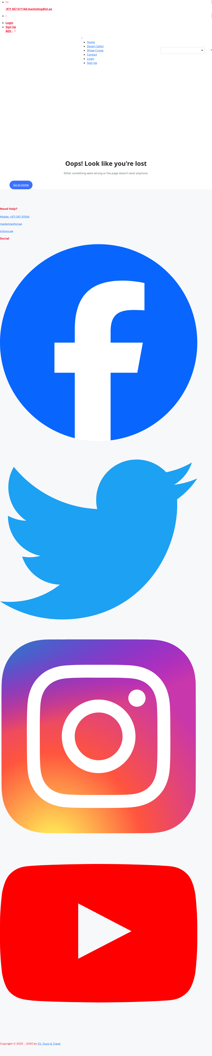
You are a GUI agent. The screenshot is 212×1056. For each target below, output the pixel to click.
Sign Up (11, 27)
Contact (92, 54)
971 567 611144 (16, 9)
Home (91, 42)
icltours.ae (6, 231)
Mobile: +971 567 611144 (14, 216)
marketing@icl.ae (39, 9)
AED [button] (9, 31)
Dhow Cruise (95, 50)
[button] (208, 50)
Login (9, 23)
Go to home (21, 185)
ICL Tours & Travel (49, 1043)
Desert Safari (95, 46)
